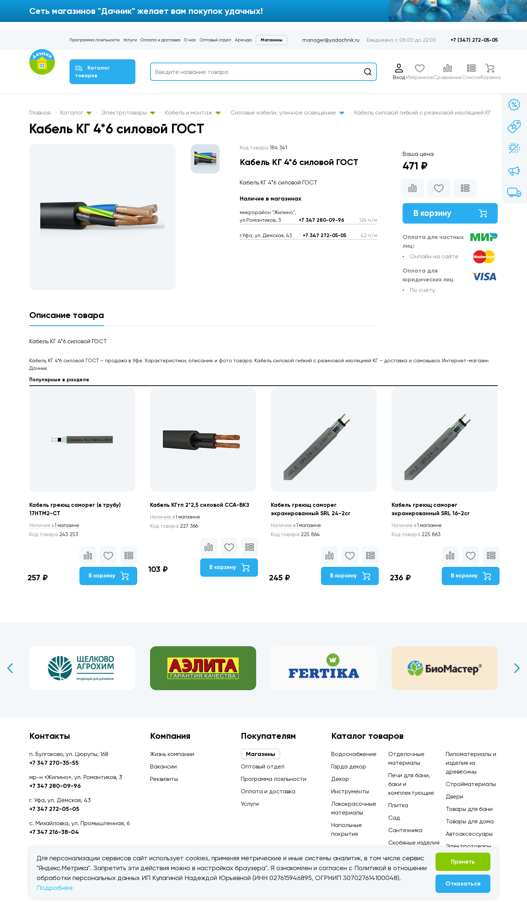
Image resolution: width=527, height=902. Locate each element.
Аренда (243, 39)
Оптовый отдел (215, 39)
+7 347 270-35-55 (54, 762)
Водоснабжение (354, 754)
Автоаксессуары (469, 833)
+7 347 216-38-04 (54, 831)
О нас (190, 39)
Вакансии (163, 766)
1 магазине (56, 526)
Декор (340, 778)
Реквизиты (164, 778)
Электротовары (128, 112)
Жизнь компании (172, 754)
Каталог (75, 112)
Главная (40, 112)
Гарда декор (348, 766)
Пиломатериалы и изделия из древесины (471, 763)
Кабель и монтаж (193, 112)
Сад (394, 817)
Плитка (398, 805)
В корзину (450, 214)
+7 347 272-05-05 (324, 235)
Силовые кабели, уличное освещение (287, 112)
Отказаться (463, 883)
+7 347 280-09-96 (321, 220)
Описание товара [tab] (66, 315)
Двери (454, 796)
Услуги (130, 39)
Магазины (272, 39)
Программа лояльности (95, 39)
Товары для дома (470, 821)
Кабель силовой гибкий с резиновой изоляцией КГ (422, 112)
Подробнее (55, 887)
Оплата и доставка (160, 39)
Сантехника (405, 830)
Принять (463, 861)
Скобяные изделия (414, 842)
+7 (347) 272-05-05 (474, 40)
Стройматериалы (471, 784)
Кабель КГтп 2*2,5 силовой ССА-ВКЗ (202, 505)
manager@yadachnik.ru (330, 40)
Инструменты (350, 791)
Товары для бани (469, 808)
